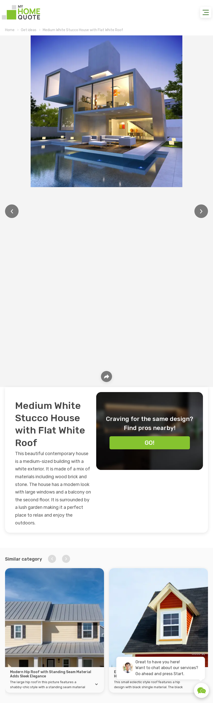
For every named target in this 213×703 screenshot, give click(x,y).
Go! (149, 442)
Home (10, 30)
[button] (52, 559)
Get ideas (28, 30)
